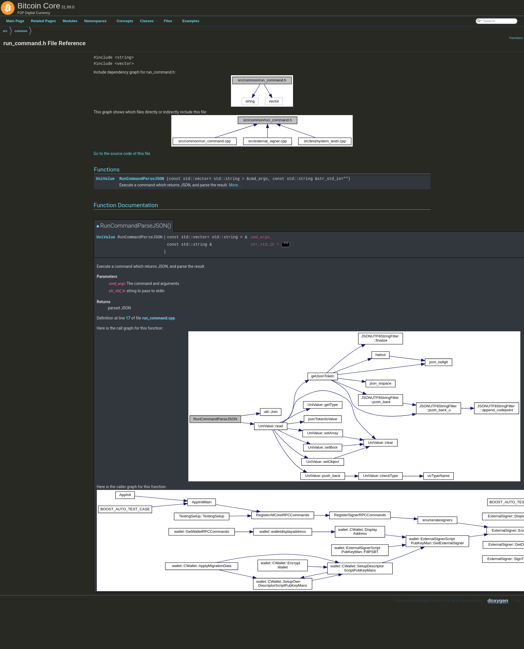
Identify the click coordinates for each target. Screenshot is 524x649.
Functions (516, 38)
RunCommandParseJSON (141, 178)
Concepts (124, 21)
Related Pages (43, 21)
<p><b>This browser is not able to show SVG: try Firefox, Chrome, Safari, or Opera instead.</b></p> (262, 91)
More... (235, 185)
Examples (190, 21)
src (5, 31)
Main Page (15, 21)
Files (170, 21)
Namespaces (97, 21)
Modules (70, 21)
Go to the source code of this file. (122, 153)
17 (128, 318)
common (21, 31)
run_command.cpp (158, 318)
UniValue (105, 178)
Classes (148, 21)
